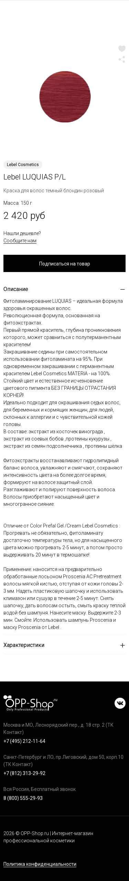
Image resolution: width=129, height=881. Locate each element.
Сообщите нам (19, 240)
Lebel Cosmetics (23, 164)
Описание (15, 289)
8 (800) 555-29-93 (23, 798)
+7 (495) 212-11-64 (24, 741)
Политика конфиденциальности (39, 864)
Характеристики (23, 645)
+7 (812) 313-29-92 (24, 773)
